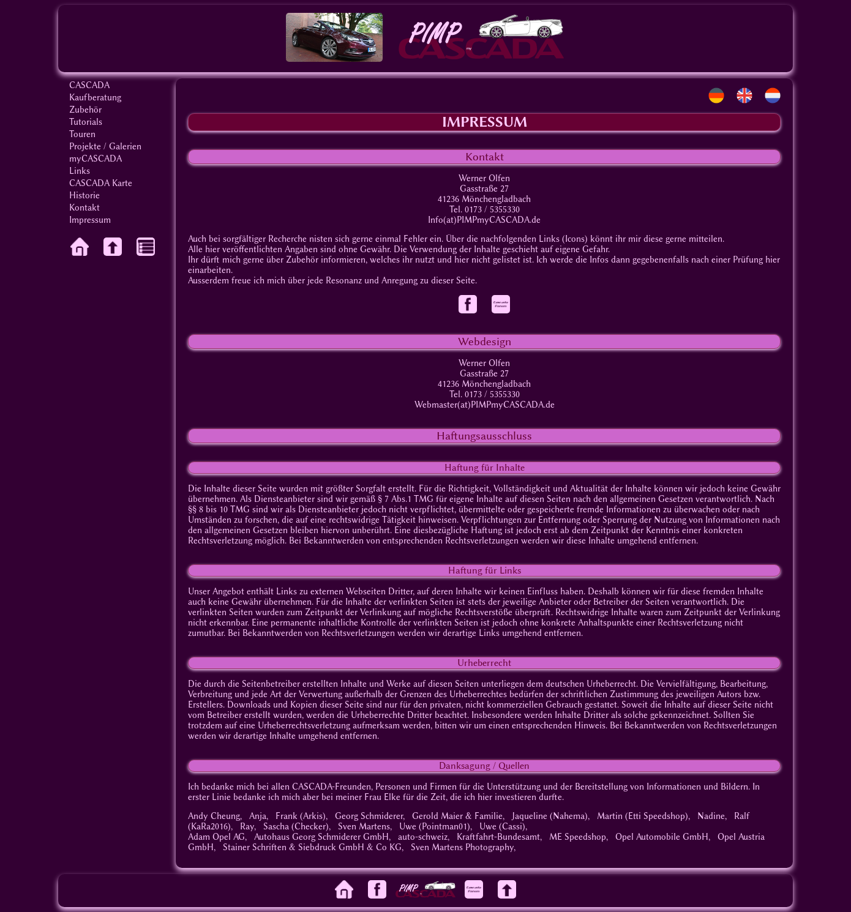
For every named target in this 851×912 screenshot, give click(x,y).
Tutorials (85, 122)
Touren (82, 134)
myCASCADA (95, 159)
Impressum (90, 220)
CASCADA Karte (100, 183)
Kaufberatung (95, 97)
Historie (84, 195)
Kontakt (84, 208)
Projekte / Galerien (105, 146)
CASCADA (89, 85)
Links (79, 171)
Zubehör (85, 110)
